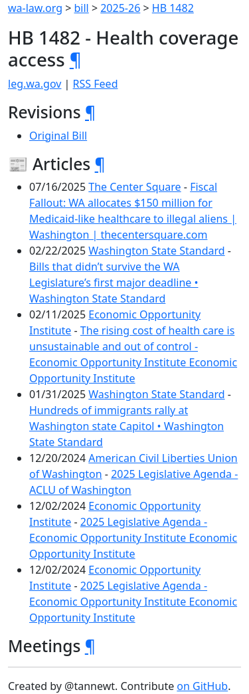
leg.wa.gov (34, 83)
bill (81, 8)
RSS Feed (95, 83)
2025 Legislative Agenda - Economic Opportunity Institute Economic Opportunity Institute (133, 538)
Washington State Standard (156, 250)
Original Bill (58, 135)
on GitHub (202, 686)
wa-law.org (35, 8)
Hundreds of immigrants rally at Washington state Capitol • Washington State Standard (126, 426)
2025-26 (120, 8)
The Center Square (134, 186)
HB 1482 (173, 8)
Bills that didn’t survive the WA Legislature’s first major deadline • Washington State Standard (113, 282)
